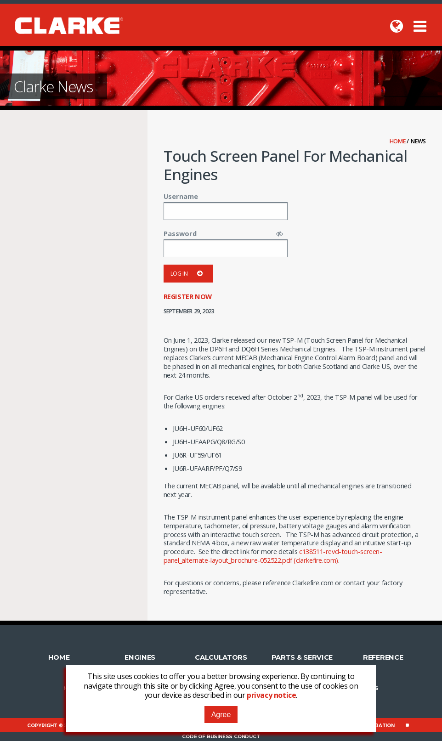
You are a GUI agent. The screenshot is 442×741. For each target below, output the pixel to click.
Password (180, 233)
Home (398, 141)
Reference (383, 657)
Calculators (221, 657)
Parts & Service (302, 657)
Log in (188, 273)
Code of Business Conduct (221, 736)
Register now (188, 296)
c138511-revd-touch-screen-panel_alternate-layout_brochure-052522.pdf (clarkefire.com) (273, 556)
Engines (140, 657)
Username (181, 196)
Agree (221, 714)
